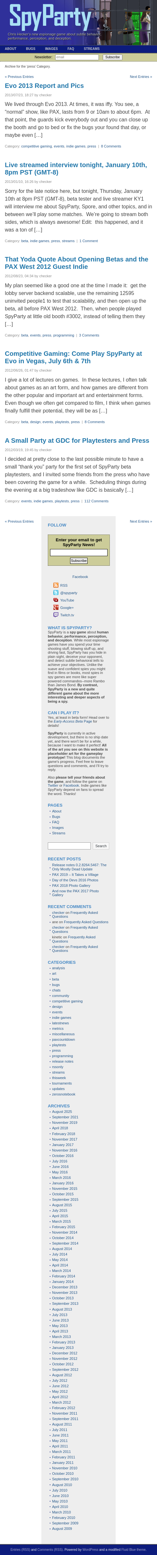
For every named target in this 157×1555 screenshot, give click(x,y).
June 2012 (60, 1386)
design (35, 422)
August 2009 (62, 1529)
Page (73, 721)
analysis (58, 968)
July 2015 (59, 1210)
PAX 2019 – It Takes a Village (75, 875)
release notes (62, 1061)
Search (101, 846)
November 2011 (64, 1413)
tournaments (62, 1083)
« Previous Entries (19, 77)
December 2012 (64, 1353)
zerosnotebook (63, 1094)
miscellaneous (63, 1034)
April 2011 (60, 1446)
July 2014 (59, 1254)
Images (51, 49)
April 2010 (60, 1507)
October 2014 (63, 1238)
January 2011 (63, 1463)
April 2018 (60, 1128)
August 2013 (62, 1309)
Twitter (53, 785)
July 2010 (59, 1490)
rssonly (57, 1067)
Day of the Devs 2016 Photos (75, 880)
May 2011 (60, 1441)
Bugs (31, 49)
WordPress (90, 1549)
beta (24, 241)
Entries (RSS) (20, 1549)
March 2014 (61, 1271)
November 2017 (64, 1139)
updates (58, 1089)
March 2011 (61, 1452)
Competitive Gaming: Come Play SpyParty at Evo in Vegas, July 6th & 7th (73, 357)
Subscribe (112, 57)
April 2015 (60, 1216)
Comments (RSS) (50, 1549)
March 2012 (61, 1402)
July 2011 (59, 1430)
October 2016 (63, 1156)
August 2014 (62, 1249)
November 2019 (64, 1122)
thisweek (59, 1078)
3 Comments (89, 335)
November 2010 (64, 1468)
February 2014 (63, 1276)
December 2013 (64, 1287)
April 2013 (60, 1331)
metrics (57, 1028)
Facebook (71, 785)
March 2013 (61, 1337)
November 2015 (64, 1188)
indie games (75, 146)
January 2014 (63, 1282)
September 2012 (65, 1369)
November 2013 (64, 1292)
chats (56, 990)
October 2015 (63, 1194)
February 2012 (63, 1408)
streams (68, 241)
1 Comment (88, 241)
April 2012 (60, 1397)
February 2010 (63, 1518)
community (60, 996)
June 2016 (60, 1167)
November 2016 (64, 1150)
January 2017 (63, 1145)
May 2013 (60, 1326)
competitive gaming (36, 146)
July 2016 (59, 1161)
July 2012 (59, 1380)
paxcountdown (63, 1039)
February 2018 (63, 1134)
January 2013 (63, 1348)
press (92, 146)
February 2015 (63, 1227)
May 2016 (60, 1172)
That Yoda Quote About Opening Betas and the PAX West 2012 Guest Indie (76, 263)
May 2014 (60, 1260)
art (54, 973)
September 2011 (65, 1419)
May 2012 (60, 1391)
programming (63, 335)
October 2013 (63, 1298)
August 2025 (62, 1112)
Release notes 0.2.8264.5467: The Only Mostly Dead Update (79, 867)
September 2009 (65, 1523)
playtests (62, 422)
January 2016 (63, 1183)
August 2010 (62, 1485)
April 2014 (60, 1265)
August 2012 (62, 1375)
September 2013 (65, 1303)
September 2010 (65, 1479)
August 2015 (62, 1205)
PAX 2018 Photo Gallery (71, 885)
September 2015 (65, 1199)
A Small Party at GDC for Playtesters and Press (77, 440)
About (10, 49)
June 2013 (60, 1320)
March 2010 (61, 1512)
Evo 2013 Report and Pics (44, 85)
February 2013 (63, 1342)
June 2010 (60, 1496)
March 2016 (61, 1178)
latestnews (60, 1023)
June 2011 (60, 1435)
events (59, 146)
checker (58, 913)
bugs (56, 985)
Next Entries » (141, 77)
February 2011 (63, 1457)
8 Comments (111, 146)
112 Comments (96, 501)
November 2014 (64, 1232)
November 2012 (64, 1359)
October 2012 (63, 1364)
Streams (91, 49)
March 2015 (61, 1221)
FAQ (71, 49)
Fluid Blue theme (133, 1549)
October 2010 (63, 1473)
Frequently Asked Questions (86, 922)
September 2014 (65, 1243)
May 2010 (60, 1501)
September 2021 (65, 1117)
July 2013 (59, 1315)
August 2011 (62, 1424)
